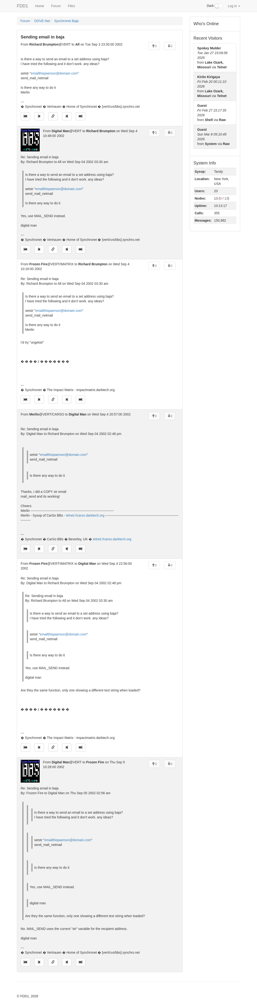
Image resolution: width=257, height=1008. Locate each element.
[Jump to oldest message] (25, 116)
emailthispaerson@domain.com (54, 73)
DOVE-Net (42, 21)
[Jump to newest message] (80, 116)
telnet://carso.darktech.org (85, 515)
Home (39, 6)
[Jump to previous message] (39, 116)
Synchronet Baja (66, 21)
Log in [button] (234, 6)
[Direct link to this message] (53, 116)
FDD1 (22, 6)
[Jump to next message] (66, 116)
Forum (56, 6)
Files (71, 6)
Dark (215, 6)
